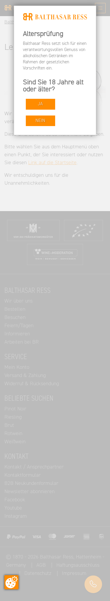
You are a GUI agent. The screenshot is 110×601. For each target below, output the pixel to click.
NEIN (40, 120)
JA (40, 104)
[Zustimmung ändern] (11, 582)
